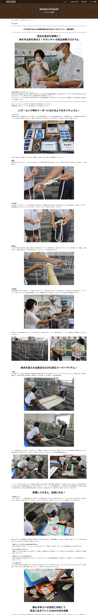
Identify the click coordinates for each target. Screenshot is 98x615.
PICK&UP (16, 20)
